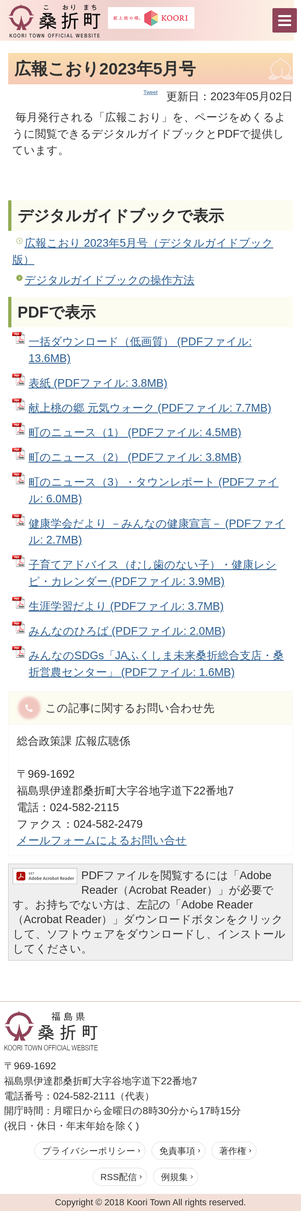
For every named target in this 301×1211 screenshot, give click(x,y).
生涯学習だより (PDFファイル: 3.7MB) (126, 606)
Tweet (150, 92)
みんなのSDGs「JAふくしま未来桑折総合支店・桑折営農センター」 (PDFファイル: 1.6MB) (156, 663)
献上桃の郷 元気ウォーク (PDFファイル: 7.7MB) (150, 407)
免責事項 (177, 1151)
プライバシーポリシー (88, 1151)
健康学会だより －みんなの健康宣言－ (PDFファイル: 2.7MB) (157, 531)
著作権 (232, 1151)
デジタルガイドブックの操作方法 (109, 280)
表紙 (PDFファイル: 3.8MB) (98, 383)
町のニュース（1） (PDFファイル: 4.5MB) (135, 432)
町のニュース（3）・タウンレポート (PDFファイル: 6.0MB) (154, 490)
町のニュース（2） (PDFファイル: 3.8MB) (135, 457)
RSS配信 (118, 1177)
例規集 (174, 1177)
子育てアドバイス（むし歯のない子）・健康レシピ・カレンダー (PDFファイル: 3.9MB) (152, 573)
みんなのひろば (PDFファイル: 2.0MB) (127, 631)
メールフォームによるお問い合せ (102, 840)
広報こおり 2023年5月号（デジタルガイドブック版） (142, 251)
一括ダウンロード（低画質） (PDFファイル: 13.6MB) (140, 349)
